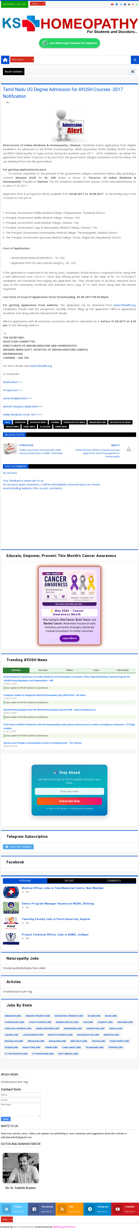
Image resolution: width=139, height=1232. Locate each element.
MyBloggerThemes (64, 1227)
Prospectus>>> (12, 390)
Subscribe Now (69, 801)
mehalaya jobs (36, 1041)
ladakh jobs (11, 1034)
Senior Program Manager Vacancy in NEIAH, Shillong (58, 903)
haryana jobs (125, 1022)
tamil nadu (29, 426)
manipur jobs (111, 1034)
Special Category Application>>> (23, 406)
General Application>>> (17, 398)
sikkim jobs (51, 1047)
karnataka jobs (95, 1028)
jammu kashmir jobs (47, 1028)
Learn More (70, 638)
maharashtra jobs (88, 1034)
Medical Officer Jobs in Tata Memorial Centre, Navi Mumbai (63, 888)
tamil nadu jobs (71, 1047)
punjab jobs (11, 1047)
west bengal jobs (68, 1053)
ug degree (45, 426)
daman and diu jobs (67, 1022)
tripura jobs (115, 1047)
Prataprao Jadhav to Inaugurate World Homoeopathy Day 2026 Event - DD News (45, 695)
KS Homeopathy (23, 1227)
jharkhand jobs (73, 1028)
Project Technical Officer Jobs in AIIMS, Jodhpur (55, 934)
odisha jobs (98, 1041)
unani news (61, 426)
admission (20, 422)
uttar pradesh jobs (16, 1053)
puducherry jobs (119, 1041)
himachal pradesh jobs (18, 1028)
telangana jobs (94, 1047)
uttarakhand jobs (43, 1053)
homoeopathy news (74, 422)
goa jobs (88, 1022)
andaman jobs (13, 1015)
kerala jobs (115, 1028)
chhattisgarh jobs (40, 1022)
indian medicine (97, 422)
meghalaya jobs (14, 1041)
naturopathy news (120, 422)
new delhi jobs (79, 1041)
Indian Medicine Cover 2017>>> (22, 414)
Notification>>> (12, 382)
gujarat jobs (105, 1022)
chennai (55, 422)
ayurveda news (38, 422)
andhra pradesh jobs (38, 1015)
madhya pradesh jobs (60, 1034)
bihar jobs (111, 1015)
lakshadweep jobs (33, 1034)
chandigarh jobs (14, 1022)
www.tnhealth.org (125, 305)
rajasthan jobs (31, 1047)
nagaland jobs (57, 1041)
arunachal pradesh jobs (69, 1015)
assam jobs (94, 1015)
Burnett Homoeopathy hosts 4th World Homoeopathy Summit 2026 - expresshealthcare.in (50, 710)
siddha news (12, 426)
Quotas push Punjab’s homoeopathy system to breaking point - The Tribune (43, 743)
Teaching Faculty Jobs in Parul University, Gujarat (56, 919)
